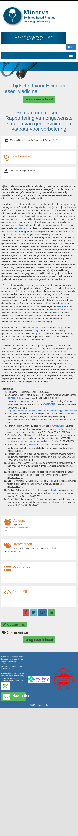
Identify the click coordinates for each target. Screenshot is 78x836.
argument (62, 306)
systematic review (18, 441)
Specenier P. (20, 524)
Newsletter (14, 696)
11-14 (5, 372)
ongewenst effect (48, 548)
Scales (32, 444)
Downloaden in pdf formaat (22, 171)
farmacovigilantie (22, 548)
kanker (35, 548)
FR (71, 47)
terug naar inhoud (39, 99)
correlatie (19, 228)
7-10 (35, 330)
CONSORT (50, 404)
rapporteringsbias (13, 551)
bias (53, 490)
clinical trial (14, 398)
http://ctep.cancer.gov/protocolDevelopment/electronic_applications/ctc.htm (43, 411)
